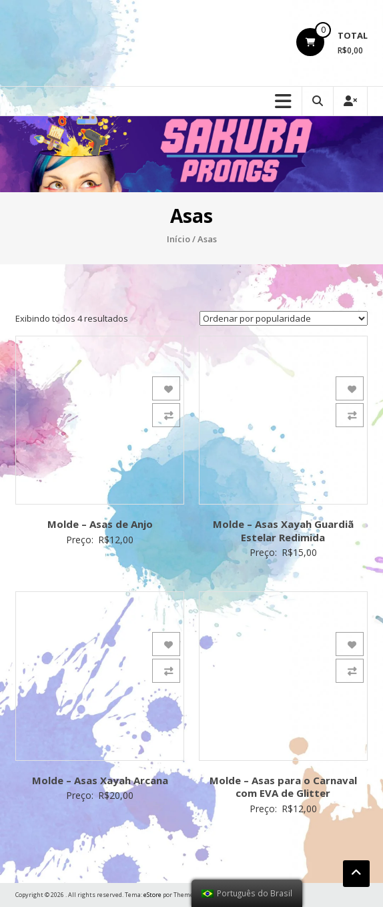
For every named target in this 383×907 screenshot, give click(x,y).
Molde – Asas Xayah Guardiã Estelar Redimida (283, 530)
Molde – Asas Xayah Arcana (100, 780)
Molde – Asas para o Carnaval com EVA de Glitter (283, 787)
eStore (152, 894)
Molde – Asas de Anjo (100, 524)
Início (178, 239)
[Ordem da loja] (284, 318)
